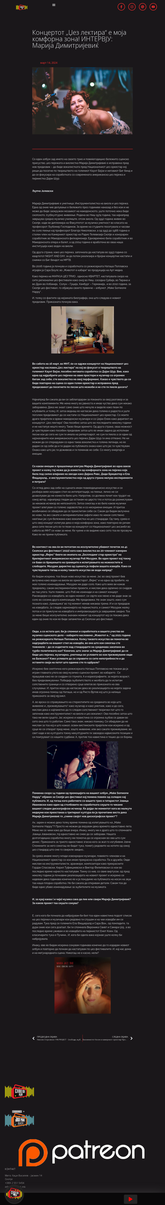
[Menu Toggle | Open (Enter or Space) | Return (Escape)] (54, 4)
